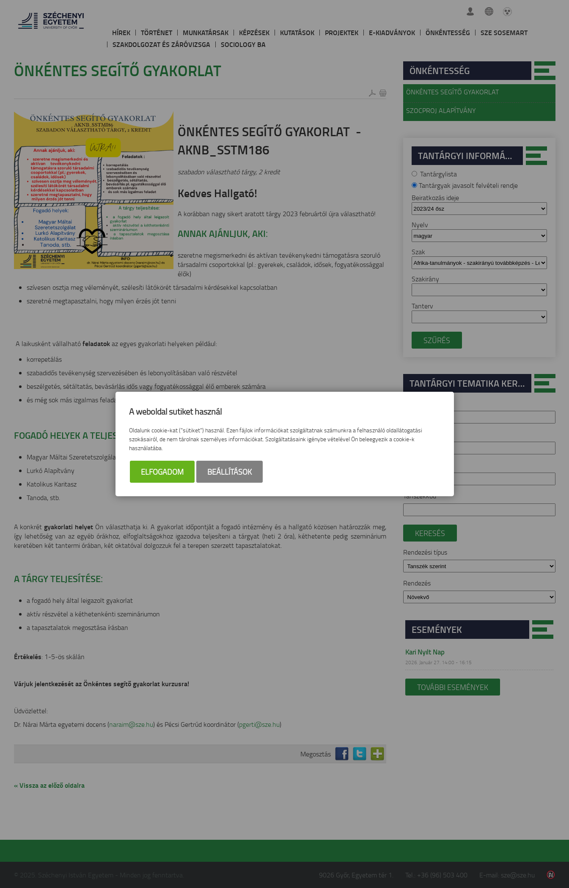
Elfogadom (162, 472)
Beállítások (229, 472)
